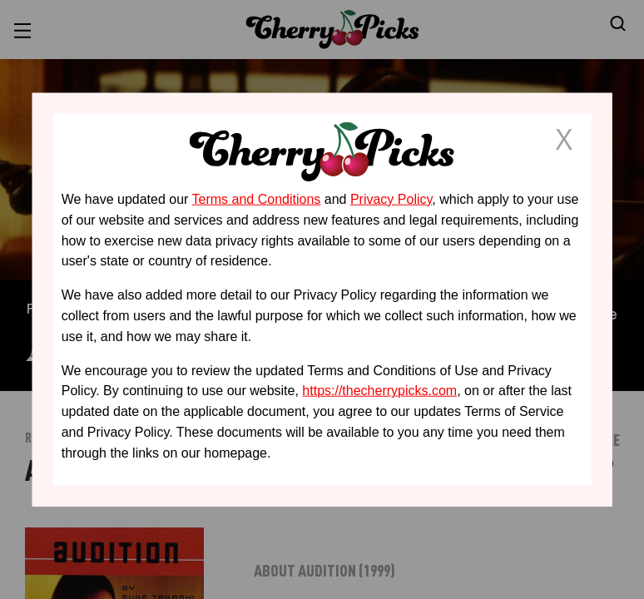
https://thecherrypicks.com (379, 391)
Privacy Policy (391, 199)
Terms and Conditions (256, 199)
